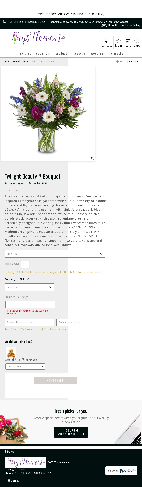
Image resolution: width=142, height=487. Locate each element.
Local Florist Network (110, 475)
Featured (16, 61)
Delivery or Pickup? (85, 202)
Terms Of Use (71, 475)
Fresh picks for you (71, 341)
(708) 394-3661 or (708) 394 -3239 (27, 21)
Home (6, 61)
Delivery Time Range (84, 220)
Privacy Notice (89, 475)
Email (134, 61)
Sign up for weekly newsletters (71, 358)
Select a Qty (79, 183)
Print (121, 61)
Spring (25, 61)
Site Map (129, 475)
